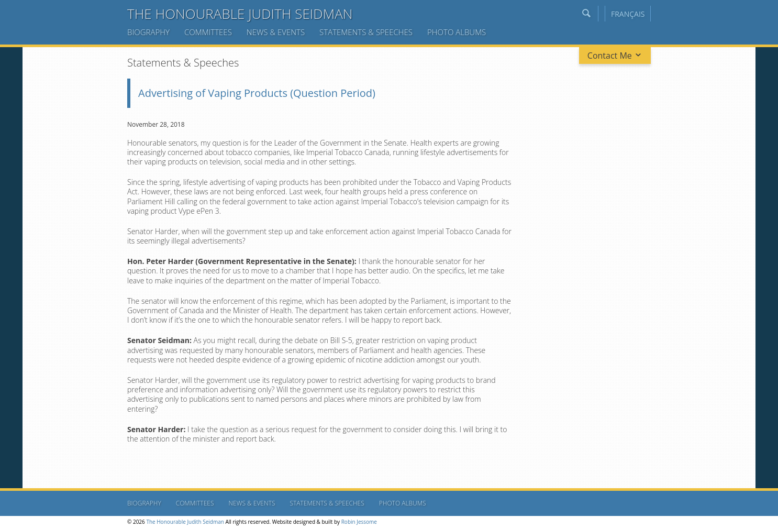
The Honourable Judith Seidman (240, 13)
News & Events (276, 32)
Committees (208, 32)
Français (628, 14)
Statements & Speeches (366, 32)
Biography (148, 32)
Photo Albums (456, 32)
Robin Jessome (359, 521)
